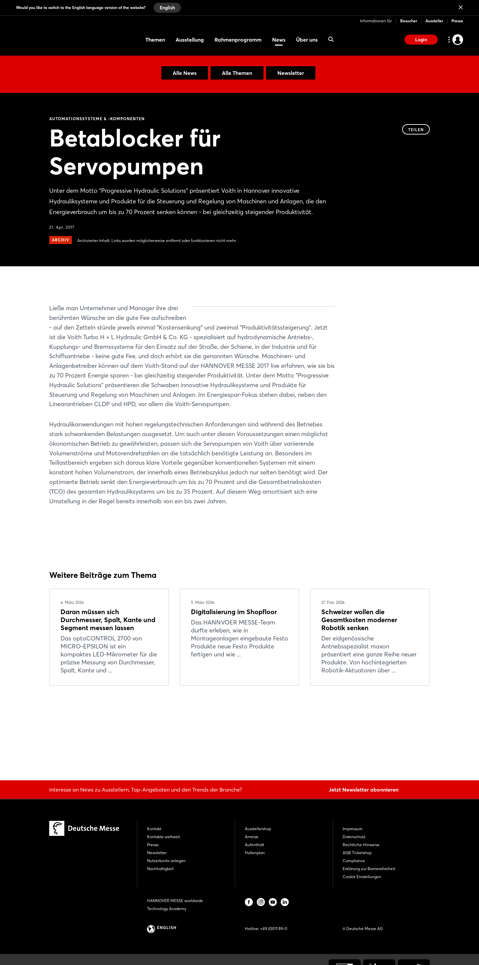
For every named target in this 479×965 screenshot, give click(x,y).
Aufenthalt (254, 844)
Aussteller (434, 20)
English (167, 8)
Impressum (353, 828)
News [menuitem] (278, 39)
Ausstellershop (258, 828)
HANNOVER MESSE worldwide (175, 900)
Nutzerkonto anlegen (166, 860)
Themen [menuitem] (155, 39)
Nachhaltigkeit (160, 868)
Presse (457, 20)
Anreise (251, 836)
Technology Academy (166, 908)
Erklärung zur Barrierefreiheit (369, 868)
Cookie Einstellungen (362, 876)
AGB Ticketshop (357, 852)
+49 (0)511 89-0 (273, 928)
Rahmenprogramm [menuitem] (238, 39)
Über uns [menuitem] (307, 39)
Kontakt (154, 828)
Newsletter (290, 73)
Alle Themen (237, 73)
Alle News (185, 73)
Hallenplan (255, 852)
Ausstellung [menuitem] (190, 39)
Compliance (354, 860)
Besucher (408, 20)
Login (421, 40)
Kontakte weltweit (163, 836)
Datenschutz (354, 836)
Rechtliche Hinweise (361, 844)
